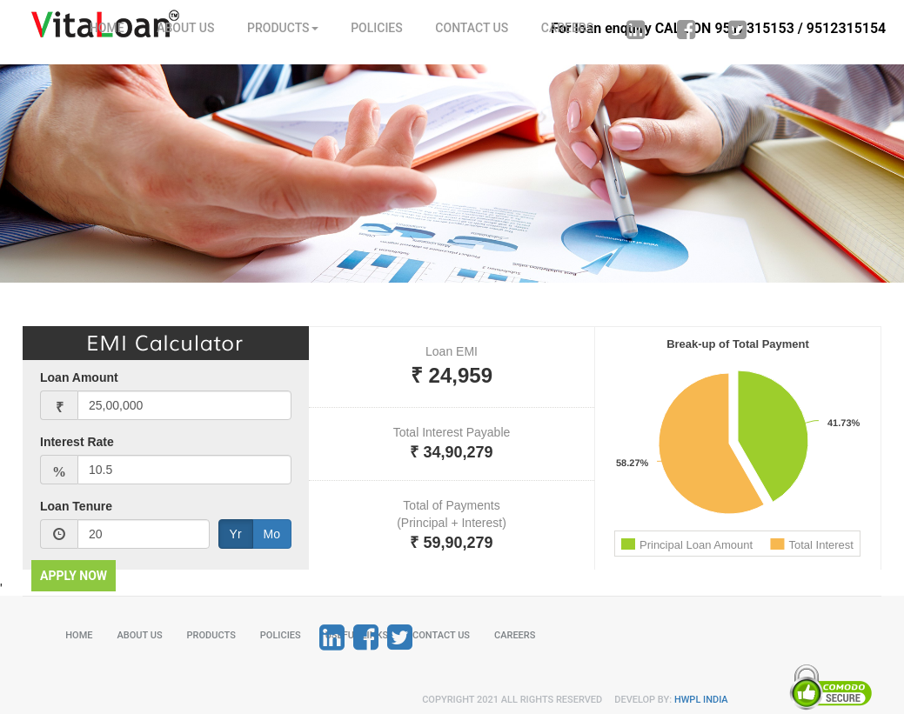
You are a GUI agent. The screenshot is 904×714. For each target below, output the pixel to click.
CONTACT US (471, 28)
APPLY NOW (73, 576)
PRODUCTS (282, 28)
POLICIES (377, 28)
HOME (107, 28)
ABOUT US (185, 28)
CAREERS (567, 28)
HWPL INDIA (701, 699)
